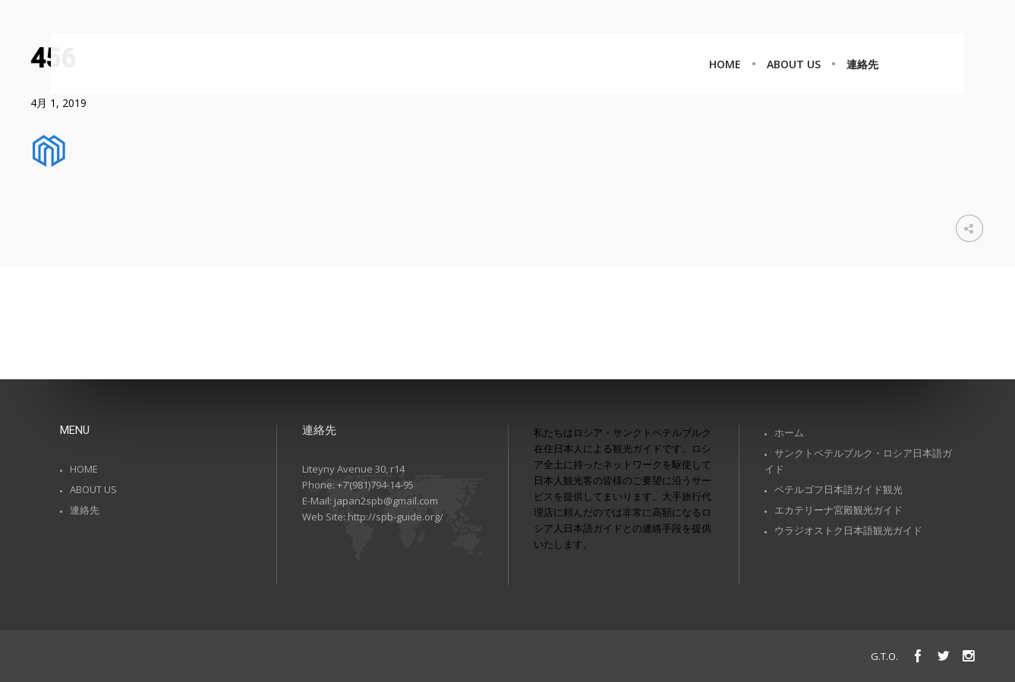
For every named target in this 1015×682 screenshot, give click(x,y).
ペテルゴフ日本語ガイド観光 (838, 489)
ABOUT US (93, 489)
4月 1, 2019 (58, 103)
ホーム (789, 432)
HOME (84, 469)
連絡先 (84, 510)
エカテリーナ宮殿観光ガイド (838, 510)
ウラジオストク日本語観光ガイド (848, 530)
